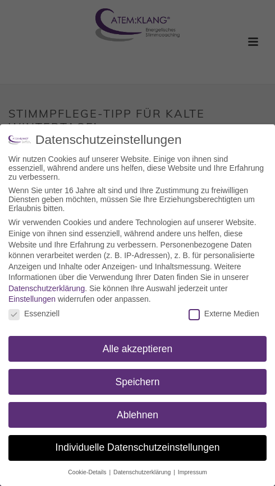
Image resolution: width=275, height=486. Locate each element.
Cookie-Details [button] (88, 472)
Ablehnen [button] (137, 414)
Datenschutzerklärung (46, 287)
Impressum (192, 472)
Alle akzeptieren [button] (138, 348)
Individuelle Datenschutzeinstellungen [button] (138, 447)
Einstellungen (32, 299)
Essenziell (33, 313)
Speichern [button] (138, 381)
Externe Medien (224, 313)
